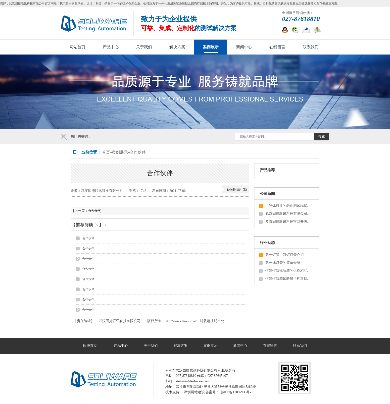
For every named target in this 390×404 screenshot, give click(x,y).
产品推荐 (267, 170)
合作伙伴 (138, 152)
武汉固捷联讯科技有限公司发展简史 (289, 214)
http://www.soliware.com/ (181, 321)
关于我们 (144, 47)
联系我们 (311, 47)
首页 (106, 152)
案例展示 (211, 47)
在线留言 (277, 47)
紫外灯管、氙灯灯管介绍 (284, 255)
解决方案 (177, 47)
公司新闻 (267, 194)
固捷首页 (90, 345)
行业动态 (267, 243)
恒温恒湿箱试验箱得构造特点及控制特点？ (289, 279)
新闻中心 (244, 47)
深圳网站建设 (194, 392)
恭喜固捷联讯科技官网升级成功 (289, 222)
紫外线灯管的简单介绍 (282, 263)
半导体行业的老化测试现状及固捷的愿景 (289, 206)
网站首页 (77, 47)
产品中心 (111, 47)
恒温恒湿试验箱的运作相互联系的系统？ (289, 271)
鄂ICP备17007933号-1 (236, 392)
